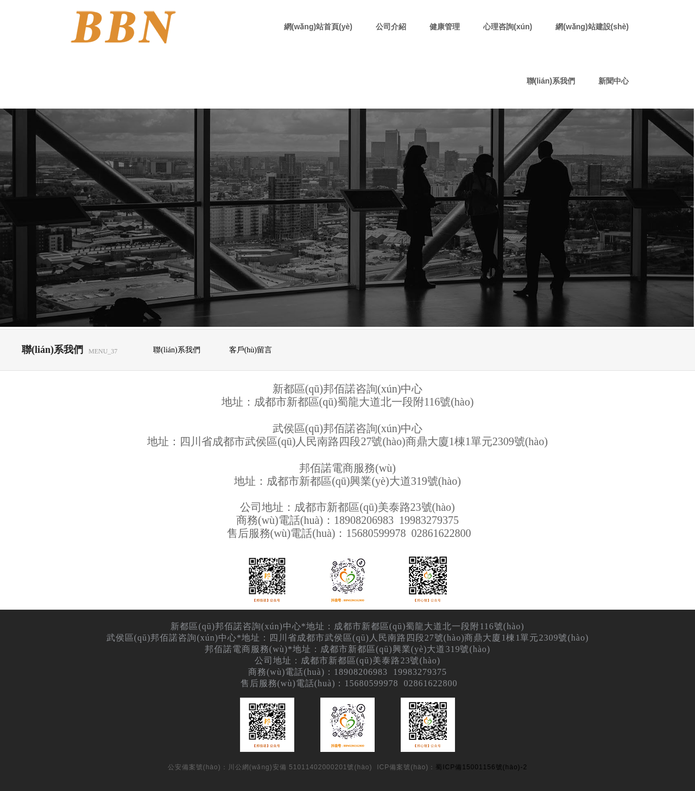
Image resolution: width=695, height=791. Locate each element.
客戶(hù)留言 (250, 350)
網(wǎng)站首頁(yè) (318, 26)
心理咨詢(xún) (507, 26)
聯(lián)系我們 (551, 81)
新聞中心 (613, 81)
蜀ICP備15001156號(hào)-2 (481, 767)
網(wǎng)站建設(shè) (592, 26)
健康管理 (444, 26)
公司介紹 (391, 26)
